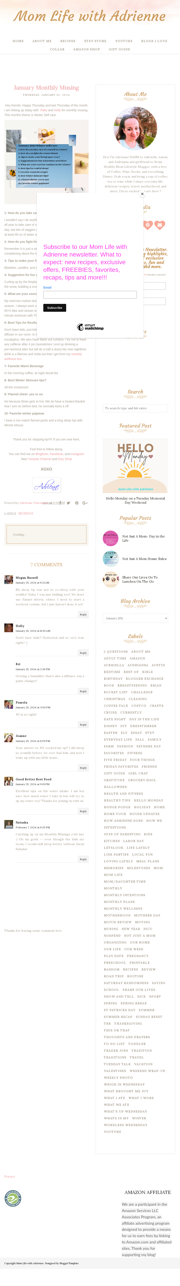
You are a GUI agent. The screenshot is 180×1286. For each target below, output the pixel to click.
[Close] (142, 194)
